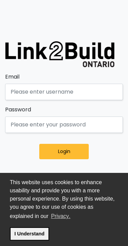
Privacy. (61, 215)
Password (18, 109)
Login (72, 151)
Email (12, 77)
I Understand (31, 232)
